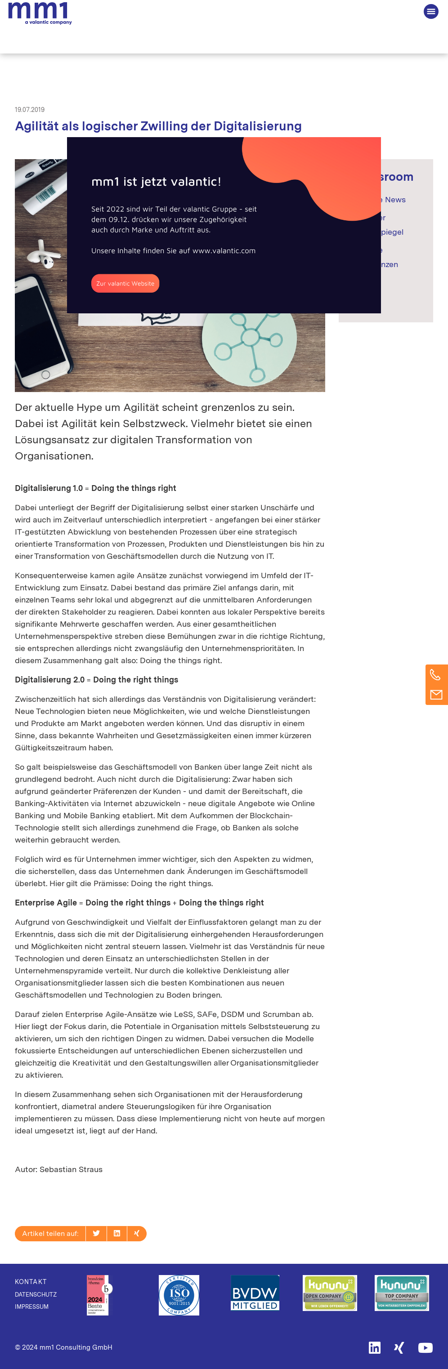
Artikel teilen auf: (50, 1233)
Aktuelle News (379, 199)
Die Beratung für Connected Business (40, 14)
